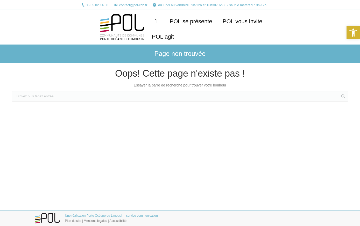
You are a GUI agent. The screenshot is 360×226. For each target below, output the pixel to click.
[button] (353, 32)
